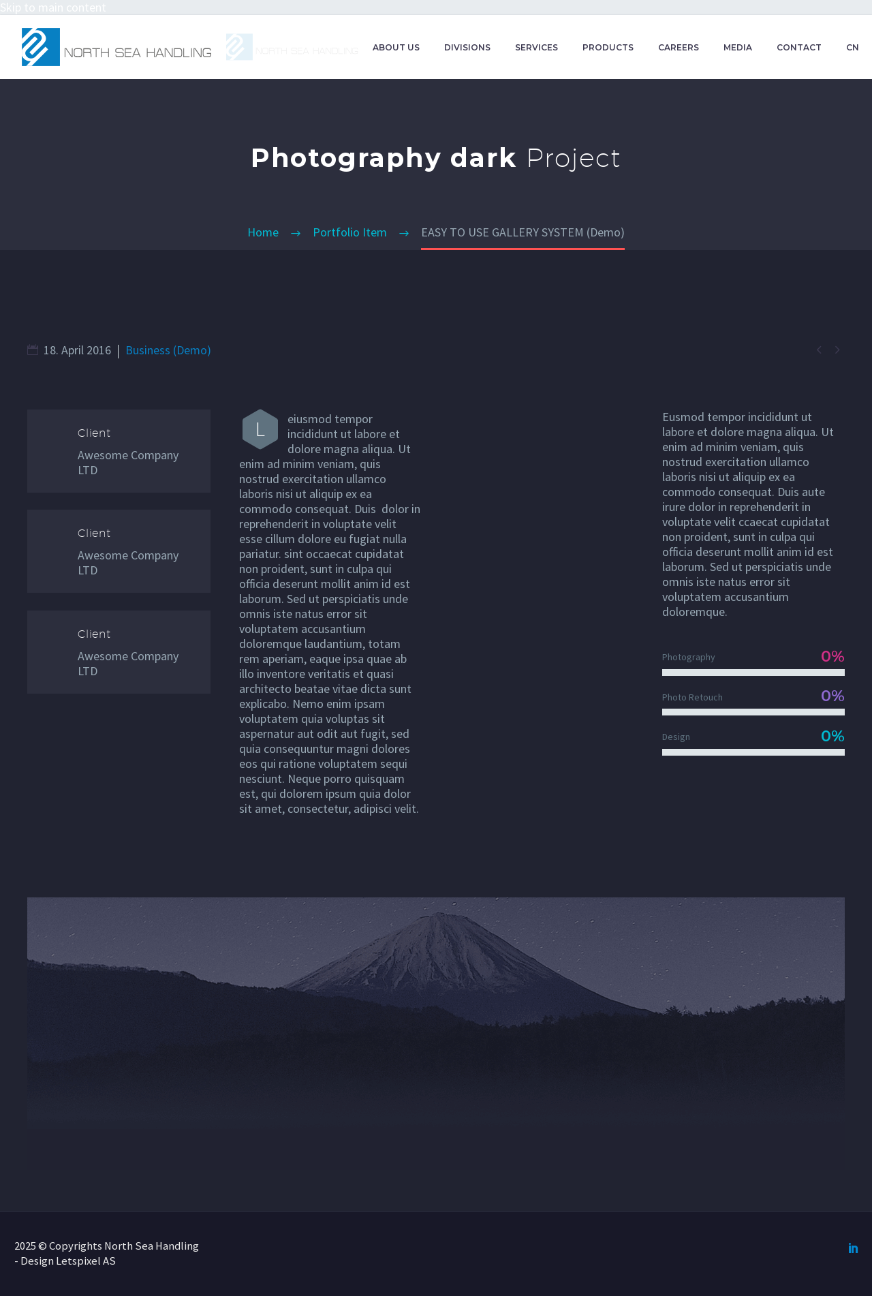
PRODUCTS (608, 47)
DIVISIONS (467, 47)
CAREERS (678, 47)
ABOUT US (396, 47)
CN (852, 47)
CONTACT (799, 47)
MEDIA (737, 47)
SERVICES (536, 47)
